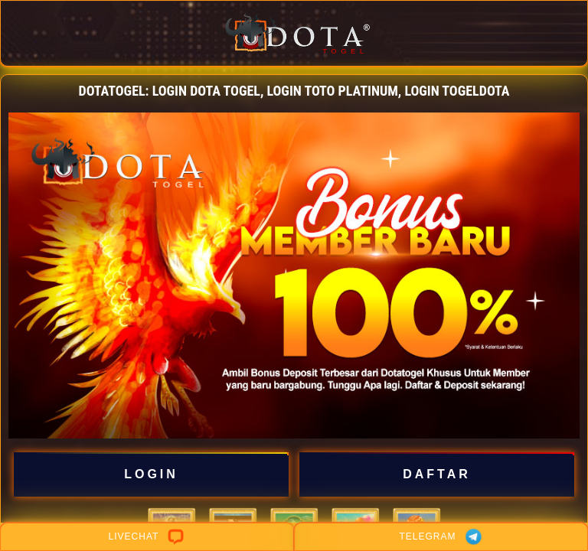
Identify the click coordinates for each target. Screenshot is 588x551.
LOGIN (151, 474)
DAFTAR (436, 474)
